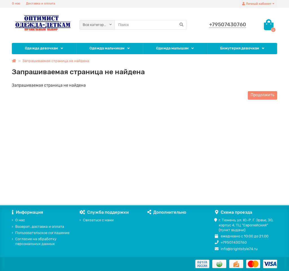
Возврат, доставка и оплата (39, 226)
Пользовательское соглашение (42, 233)
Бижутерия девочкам (239, 48)
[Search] (151, 25)
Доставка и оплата (40, 3)
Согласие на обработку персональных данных (35, 241)
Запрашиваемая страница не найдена (55, 61)
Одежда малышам (172, 48)
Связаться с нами (98, 220)
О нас (16, 3)
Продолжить (262, 95)
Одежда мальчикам (106, 48)
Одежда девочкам (41, 48)
